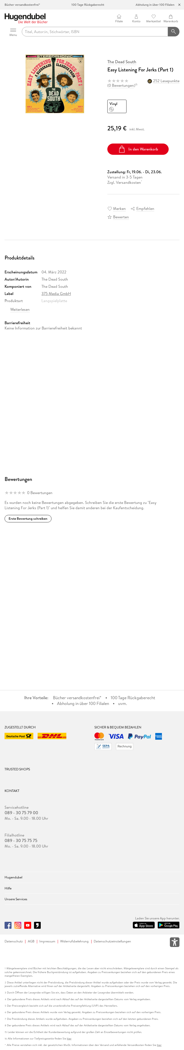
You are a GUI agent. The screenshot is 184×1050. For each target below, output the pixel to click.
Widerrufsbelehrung (74, 941)
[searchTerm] (95, 31)
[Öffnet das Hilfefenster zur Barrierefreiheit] (174, 943)
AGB (31, 941)
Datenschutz (14, 941)
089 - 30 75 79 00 (21, 813)
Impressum (47, 941)
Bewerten (121, 216)
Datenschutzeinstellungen (112, 941)
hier (69, 1038)
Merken (119, 208)
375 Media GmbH (56, 293)
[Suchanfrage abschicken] (173, 31)
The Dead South (121, 62)
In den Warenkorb (138, 149)
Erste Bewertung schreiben (28, 518)
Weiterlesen (20, 309)
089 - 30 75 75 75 (21, 840)
